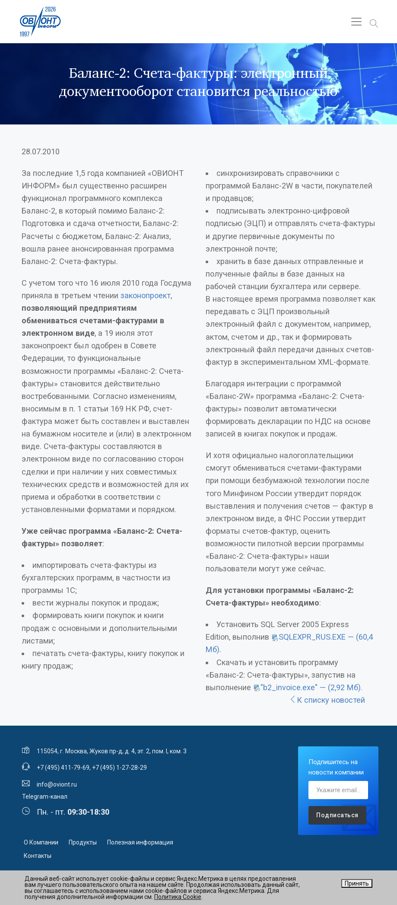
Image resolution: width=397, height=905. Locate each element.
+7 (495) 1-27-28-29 (119, 767)
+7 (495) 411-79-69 (63, 767)
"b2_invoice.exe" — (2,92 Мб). (311, 687)
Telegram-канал (44, 796)
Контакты (37, 855)
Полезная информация (140, 842)
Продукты (83, 842)
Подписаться (337, 815)
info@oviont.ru (57, 784)
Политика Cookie (177, 896)
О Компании (41, 842)
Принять (357, 883)
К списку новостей (327, 699)
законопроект (146, 295)
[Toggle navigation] (356, 21)
